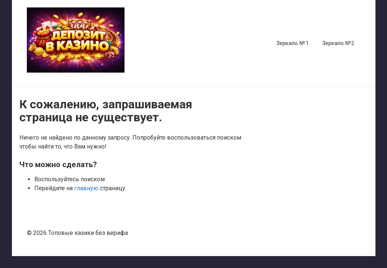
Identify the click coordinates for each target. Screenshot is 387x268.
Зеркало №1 (292, 43)
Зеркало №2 (338, 43)
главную (86, 188)
